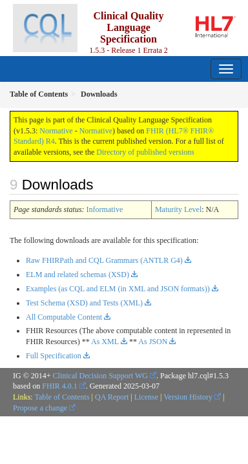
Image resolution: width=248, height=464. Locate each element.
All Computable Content (64, 317)
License (146, 396)
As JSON (152, 341)
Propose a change (40, 407)
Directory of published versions (145, 152)
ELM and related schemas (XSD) (77, 274)
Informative (105, 209)
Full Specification (53, 355)
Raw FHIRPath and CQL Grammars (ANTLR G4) (104, 260)
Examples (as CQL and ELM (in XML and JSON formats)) (118, 288)
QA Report (112, 396)
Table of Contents (61, 396)
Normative (55, 130)
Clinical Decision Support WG (100, 375)
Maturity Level (178, 209)
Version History (187, 396)
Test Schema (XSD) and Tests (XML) (84, 302)
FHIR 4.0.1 (59, 386)
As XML (105, 341)
